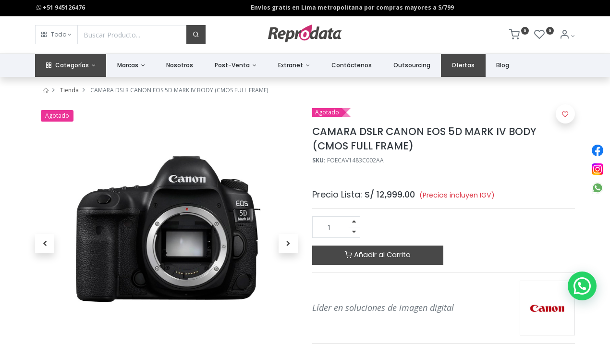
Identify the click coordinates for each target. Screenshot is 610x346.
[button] (56, 34)
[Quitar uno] (354, 232)
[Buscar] (196, 34)
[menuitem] (180, 65)
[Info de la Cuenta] (567, 36)
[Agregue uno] (354, 222)
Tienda (69, 90)
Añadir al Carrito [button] (378, 255)
